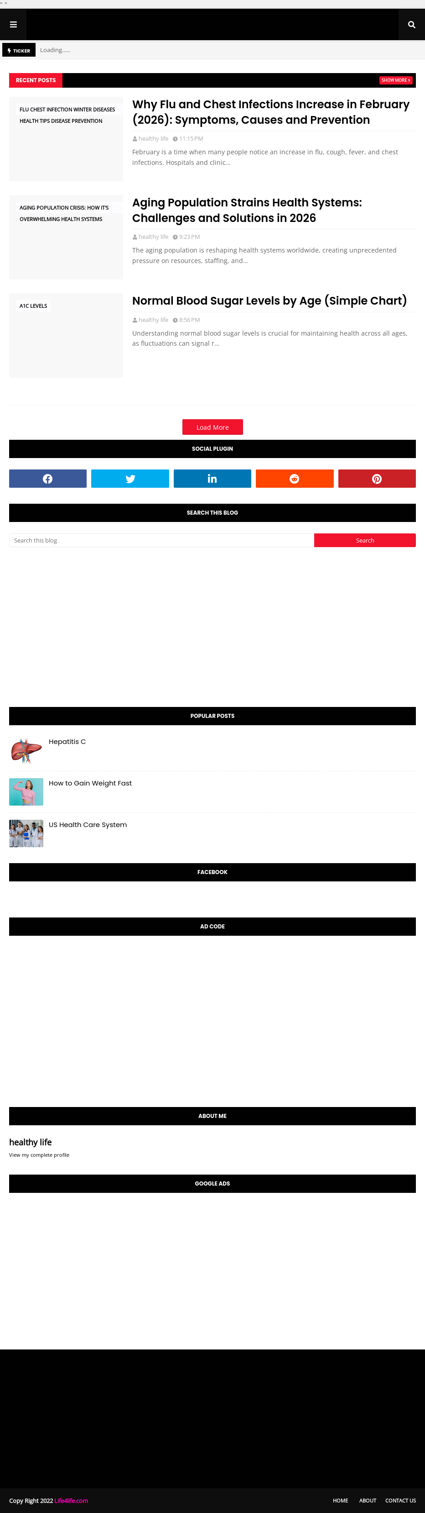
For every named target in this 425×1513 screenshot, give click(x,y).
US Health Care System (88, 824)
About (367, 1500)
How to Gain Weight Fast (90, 783)
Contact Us (400, 1500)
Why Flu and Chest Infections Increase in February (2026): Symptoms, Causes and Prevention (270, 112)
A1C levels (33, 305)
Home (340, 1500)
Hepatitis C (67, 741)
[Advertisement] (212, 627)
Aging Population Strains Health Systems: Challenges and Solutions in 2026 (247, 210)
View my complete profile (39, 1154)
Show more (394, 80)
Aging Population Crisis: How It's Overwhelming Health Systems (64, 208)
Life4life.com (71, 1501)
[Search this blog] (161, 540)
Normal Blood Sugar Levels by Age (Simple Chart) (269, 300)
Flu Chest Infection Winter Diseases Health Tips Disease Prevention (67, 110)
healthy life (153, 138)
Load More (213, 427)
